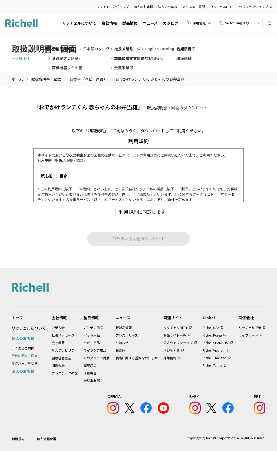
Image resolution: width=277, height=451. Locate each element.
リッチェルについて (79, 23)
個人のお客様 (143, 6)
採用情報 (199, 23)
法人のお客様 (167, 6)
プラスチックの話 (65, 373)
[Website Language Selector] (241, 23)
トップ (17, 317)
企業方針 (58, 327)
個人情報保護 (46, 438)
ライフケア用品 (95, 350)
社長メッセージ (63, 335)
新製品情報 (124, 327)
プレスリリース (127, 335)
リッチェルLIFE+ (222, 6)
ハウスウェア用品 (97, 357)
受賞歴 (120, 350)
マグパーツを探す (25, 363)
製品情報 (129, 23)
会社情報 (109, 23)
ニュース (150, 23)
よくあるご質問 (193, 6)
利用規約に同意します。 (144, 211)
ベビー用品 (92, 342)
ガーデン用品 (93, 327)
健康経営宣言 (61, 357)
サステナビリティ (64, 350)
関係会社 (58, 365)
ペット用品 (92, 335)
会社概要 (58, 342)
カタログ (170, 23)
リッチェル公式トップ (112, 6)
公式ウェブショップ (253, 6)
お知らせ (122, 342)
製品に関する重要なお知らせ (137, 357)
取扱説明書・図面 (25, 355)
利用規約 (18, 438)
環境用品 (90, 365)
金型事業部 (92, 380)
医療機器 (90, 373)
